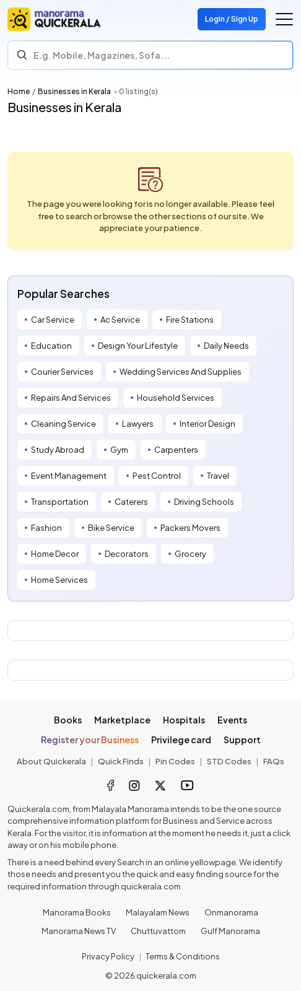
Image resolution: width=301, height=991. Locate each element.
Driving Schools (204, 502)
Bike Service (111, 528)
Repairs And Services (71, 398)
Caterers (131, 502)
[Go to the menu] (284, 19)
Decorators (127, 554)
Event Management (69, 476)
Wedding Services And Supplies (181, 372)
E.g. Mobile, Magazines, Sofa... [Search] (101, 55)
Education (51, 346)
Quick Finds (121, 761)
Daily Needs (226, 346)
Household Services (175, 398)
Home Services (59, 580)
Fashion (46, 528)
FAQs (273, 761)
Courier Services (62, 372)
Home (18, 91)
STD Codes (229, 761)
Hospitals (184, 719)
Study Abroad (57, 450)
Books (68, 719)
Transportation (60, 502)
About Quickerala (51, 761)
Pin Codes (175, 761)
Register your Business (90, 739)
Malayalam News (158, 912)
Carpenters (176, 450)
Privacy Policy (108, 956)
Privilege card (181, 739)
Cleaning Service (63, 424)
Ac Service (120, 320)
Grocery (190, 554)
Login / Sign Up (231, 19)
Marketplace (122, 719)
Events (232, 719)
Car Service (52, 320)
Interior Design (207, 424)
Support (242, 739)
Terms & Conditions (183, 956)
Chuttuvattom (158, 931)
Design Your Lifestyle (138, 346)
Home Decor (55, 554)
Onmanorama (231, 912)
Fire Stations (190, 320)
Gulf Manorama (230, 931)
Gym (119, 450)
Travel (218, 476)
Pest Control (157, 476)
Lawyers (138, 424)
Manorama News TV (78, 931)
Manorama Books (77, 912)
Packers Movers (190, 528)
